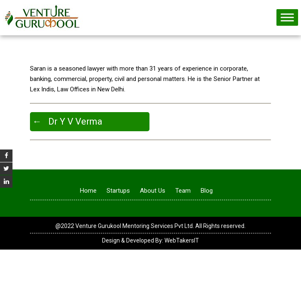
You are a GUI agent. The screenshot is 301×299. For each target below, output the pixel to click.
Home (88, 190)
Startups (118, 190)
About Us (152, 190)
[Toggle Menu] (287, 17)
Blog (207, 190)
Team (183, 190)
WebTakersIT (181, 240)
